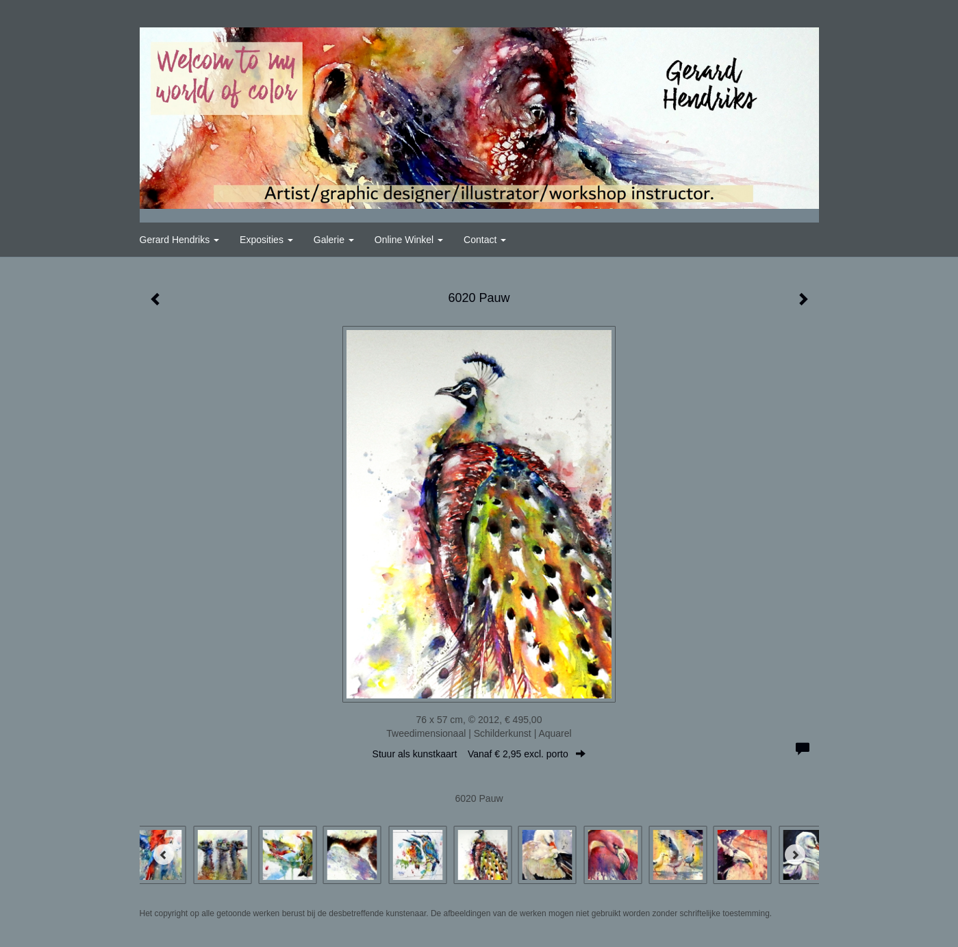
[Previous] (163, 854)
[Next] (795, 854)
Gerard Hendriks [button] (180, 239)
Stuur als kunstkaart (479, 753)
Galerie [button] (334, 239)
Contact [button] (485, 239)
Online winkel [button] (409, 239)
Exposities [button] (266, 239)
